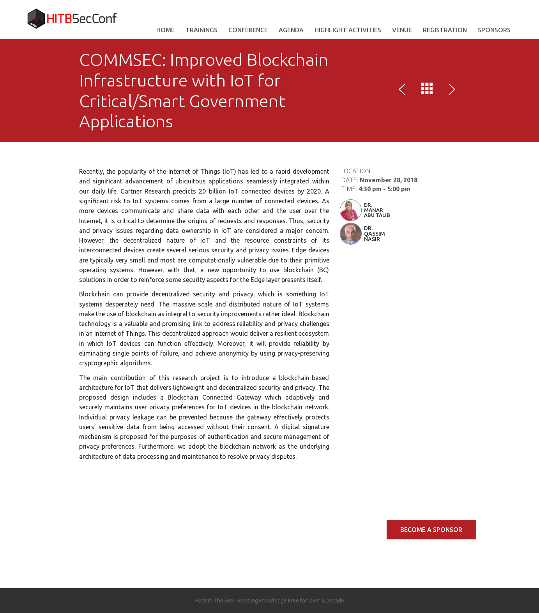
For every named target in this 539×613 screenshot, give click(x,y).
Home (165, 29)
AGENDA (291, 29)
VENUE (402, 29)
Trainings (201, 29)
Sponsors (494, 29)
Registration (445, 29)
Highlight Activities (348, 29)
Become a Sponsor (431, 529)
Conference (248, 29)
